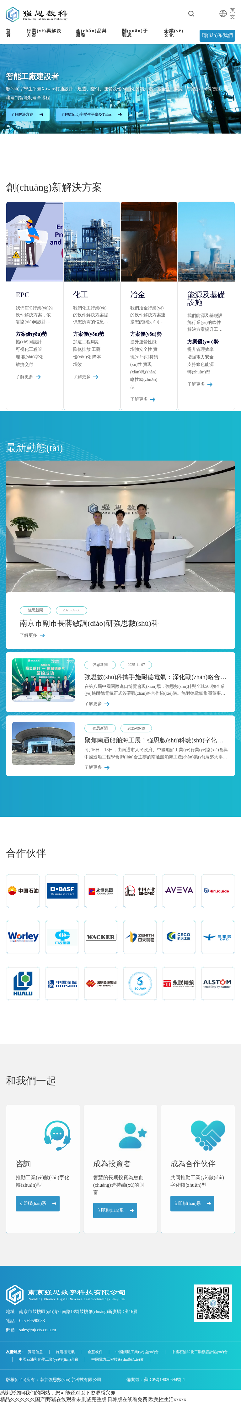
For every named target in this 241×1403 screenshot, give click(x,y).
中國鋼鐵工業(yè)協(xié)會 (137, 1352)
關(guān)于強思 (135, 33)
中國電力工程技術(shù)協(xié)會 (117, 1359)
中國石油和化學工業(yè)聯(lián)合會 (48, 1359)
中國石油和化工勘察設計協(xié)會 (200, 1352)
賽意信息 (35, 1352)
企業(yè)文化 (174, 33)
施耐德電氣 (65, 1352)
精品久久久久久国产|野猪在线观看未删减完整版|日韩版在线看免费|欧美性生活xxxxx (93, 1399)
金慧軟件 (95, 1352)
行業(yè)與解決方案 (44, 33)
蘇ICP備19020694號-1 (164, 1379)
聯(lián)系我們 (217, 35)
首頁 (8, 33)
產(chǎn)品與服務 (91, 33)
